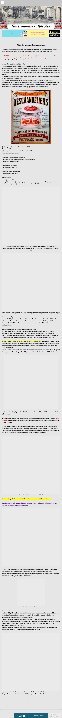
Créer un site (37, 715)
